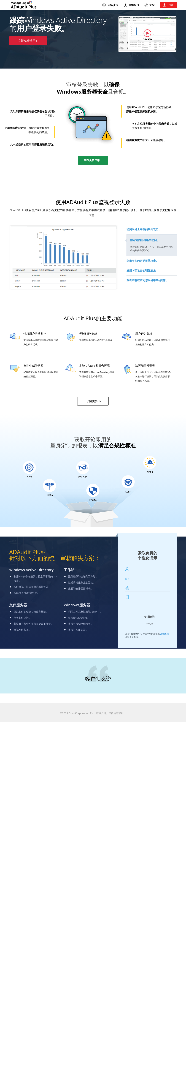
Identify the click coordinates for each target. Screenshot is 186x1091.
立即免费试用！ (28, 41)
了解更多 (92, 400)
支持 (152, 5)
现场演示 (112, 5)
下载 (170, 5)
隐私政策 (164, 633)
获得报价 (133, 5)
